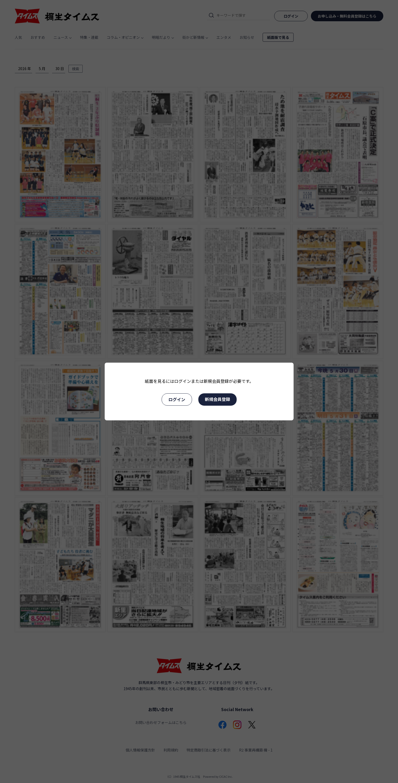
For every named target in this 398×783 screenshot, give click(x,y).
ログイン (176, 399)
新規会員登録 (217, 399)
